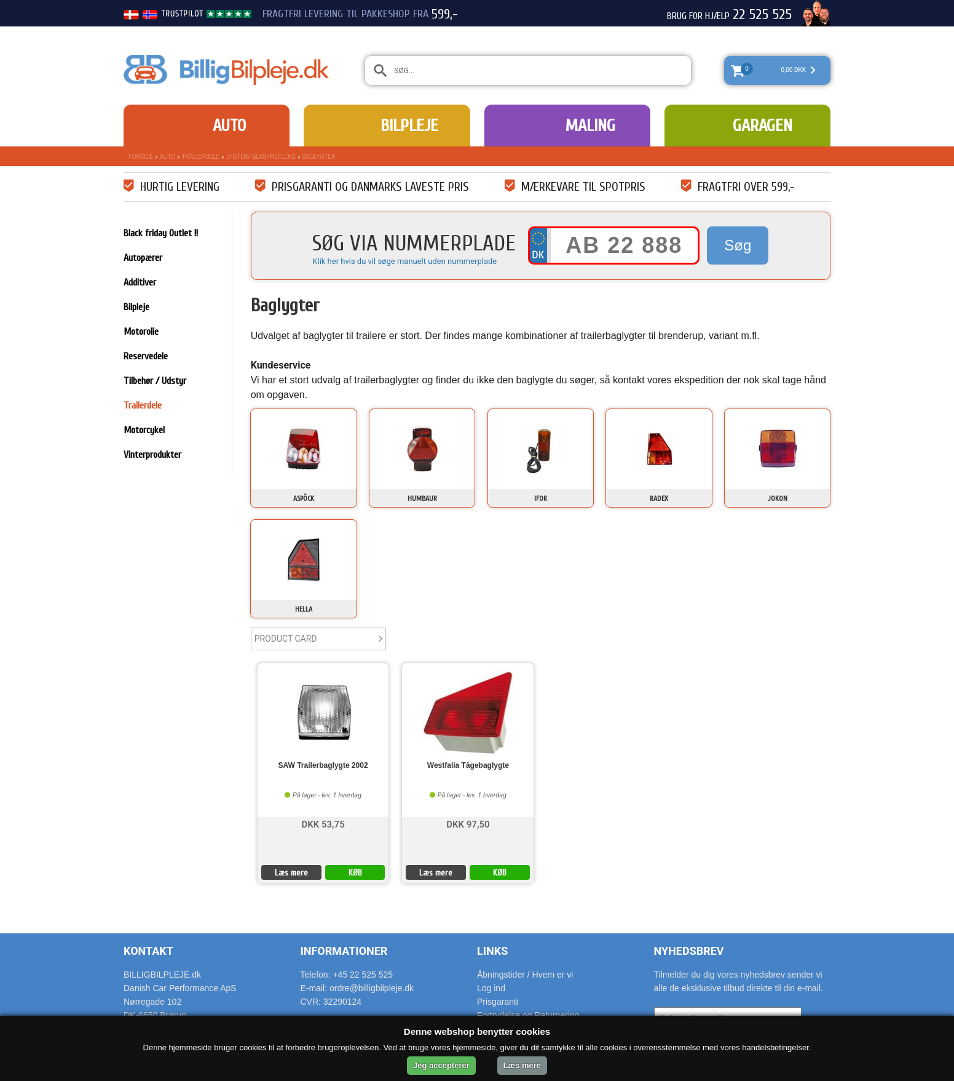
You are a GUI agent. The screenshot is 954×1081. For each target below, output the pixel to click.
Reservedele (146, 356)
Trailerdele (201, 156)
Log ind (491, 988)
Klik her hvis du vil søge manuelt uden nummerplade (404, 261)
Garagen (762, 125)
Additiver (140, 282)
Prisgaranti (497, 1002)
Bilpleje (409, 125)
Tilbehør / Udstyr (155, 380)
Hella (303, 609)
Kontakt (148, 950)
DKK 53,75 (322, 823)
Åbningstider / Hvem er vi (525, 974)
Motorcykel (144, 430)
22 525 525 (762, 14)
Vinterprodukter (152, 454)
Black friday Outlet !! (161, 233)
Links (492, 950)
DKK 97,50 (467, 823)
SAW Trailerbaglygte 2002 (323, 766)
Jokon (777, 498)
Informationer (344, 950)
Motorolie (141, 331)
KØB (355, 873)
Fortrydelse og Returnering (528, 1015)
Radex (659, 498)
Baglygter (319, 156)
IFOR (540, 498)
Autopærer (143, 257)
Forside (140, 156)
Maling (590, 125)
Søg (737, 245)
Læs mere (291, 873)
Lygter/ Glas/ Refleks (260, 156)
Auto (229, 125)
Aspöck (303, 498)
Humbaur (422, 498)
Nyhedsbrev (689, 950)
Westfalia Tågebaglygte (468, 766)
